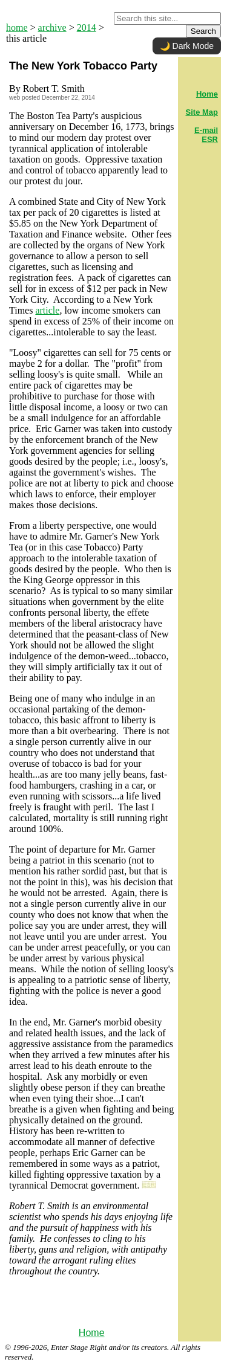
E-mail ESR (206, 135)
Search (203, 31)
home (17, 27)
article (47, 310)
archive (52, 27)
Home (92, 1333)
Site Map (202, 112)
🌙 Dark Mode (187, 46)
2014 (86, 27)
